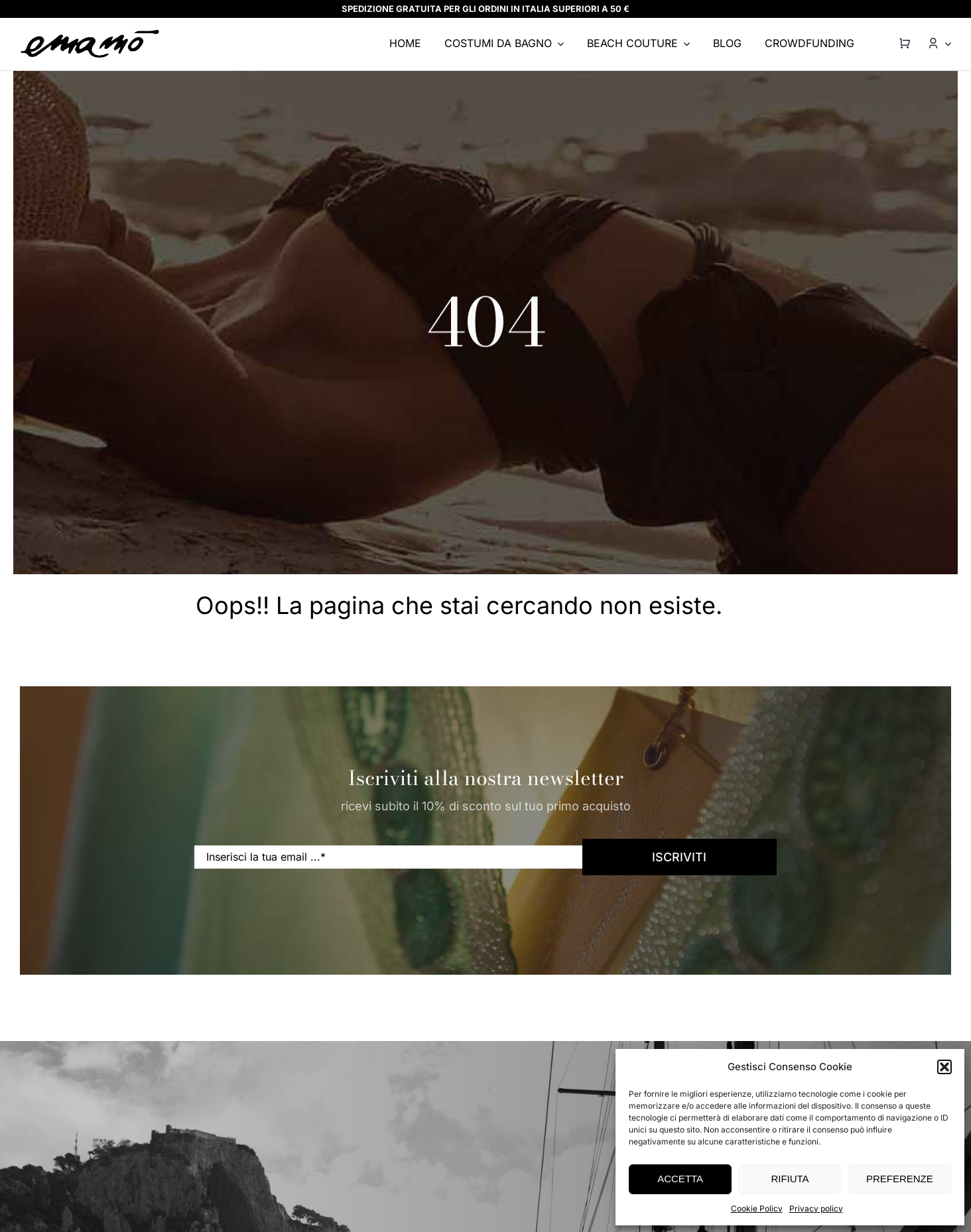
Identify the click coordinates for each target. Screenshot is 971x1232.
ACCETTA (680, 1178)
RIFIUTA (790, 1178)
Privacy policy (816, 1208)
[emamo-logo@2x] (90, 34)
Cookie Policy (757, 1208)
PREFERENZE (899, 1178)
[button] (944, 1067)
